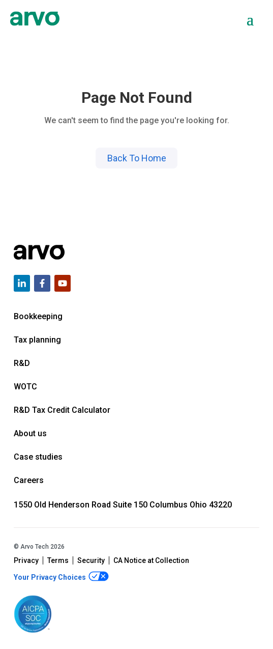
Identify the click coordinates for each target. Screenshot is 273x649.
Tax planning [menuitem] (37, 340)
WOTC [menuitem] (25, 386)
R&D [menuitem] (22, 363)
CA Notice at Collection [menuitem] (151, 560)
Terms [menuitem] (58, 560)
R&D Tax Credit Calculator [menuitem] (62, 410)
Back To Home (136, 158)
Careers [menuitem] (29, 480)
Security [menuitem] (91, 560)
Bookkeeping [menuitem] (38, 316)
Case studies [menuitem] (38, 457)
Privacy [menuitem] (26, 560)
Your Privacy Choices (61, 576)
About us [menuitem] (30, 433)
